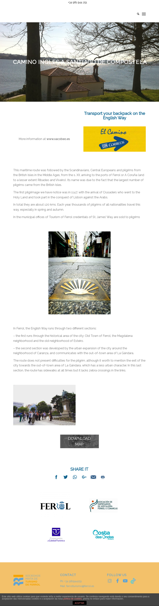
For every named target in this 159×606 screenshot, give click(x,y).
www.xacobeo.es (58, 139)
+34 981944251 (73, 581)
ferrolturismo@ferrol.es (80, 586)
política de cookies (72, 598)
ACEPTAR (79, 603)
